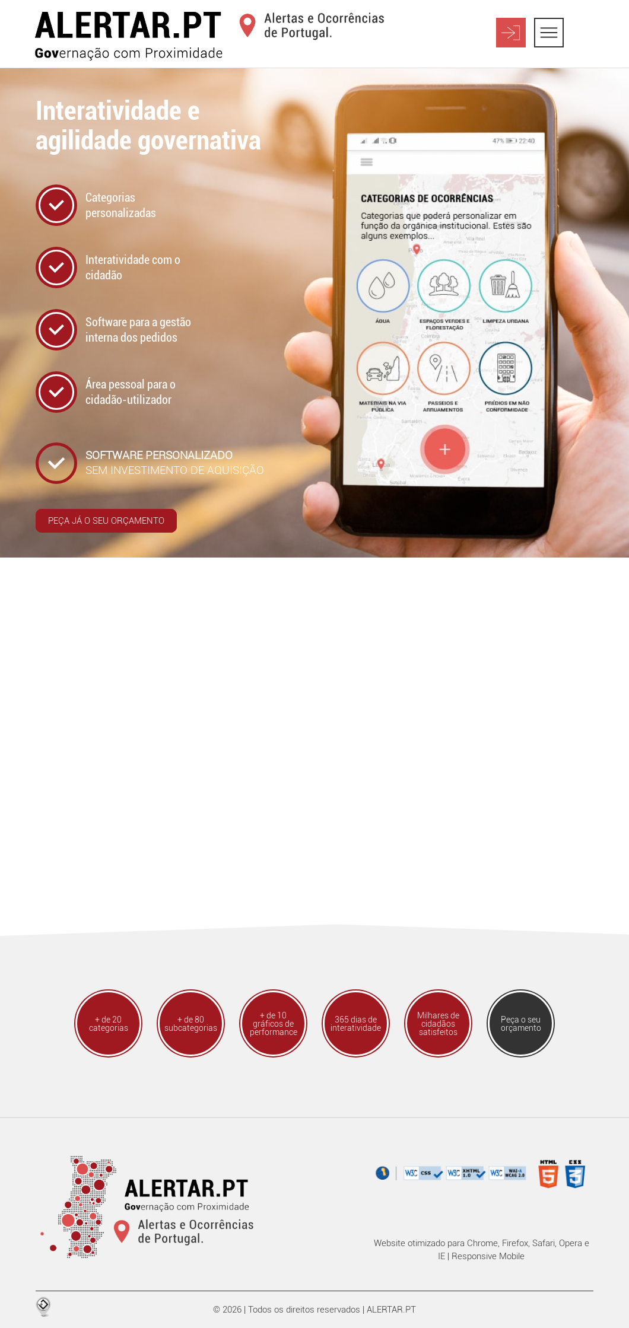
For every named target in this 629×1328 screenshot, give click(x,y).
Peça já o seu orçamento (106, 520)
